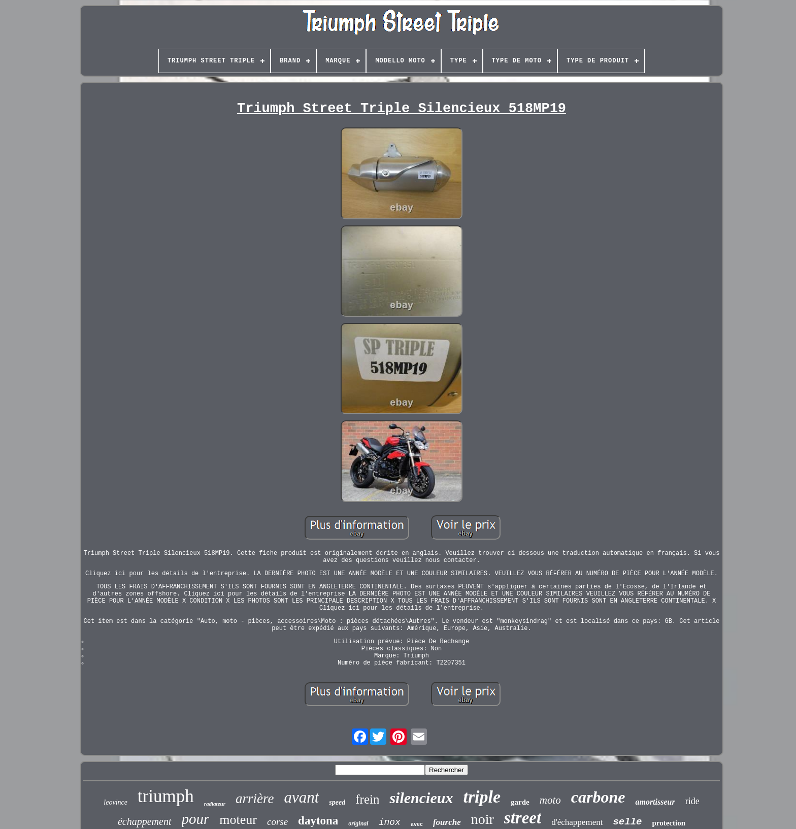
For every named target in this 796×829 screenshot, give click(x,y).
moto (550, 800)
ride (692, 801)
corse (277, 821)
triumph (166, 796)
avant (301, 797)
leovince (115, 802)
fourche (447, 822)
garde (520, 802)
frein (367, 799)
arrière (255, 798)
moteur (238, 819)
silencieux (421, 797)
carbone (598, 797)
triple (482, 796)
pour (196, 819)
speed (337, 802)
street (522, 818)
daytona (318, 820)
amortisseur (655, 802)
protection (668, 823)
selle (627, 821)
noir (482, 819)
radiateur (214, 804)
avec (417, 824)
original (358, 823)
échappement (145, 821)
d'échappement (577, 822)
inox (390, 822)
